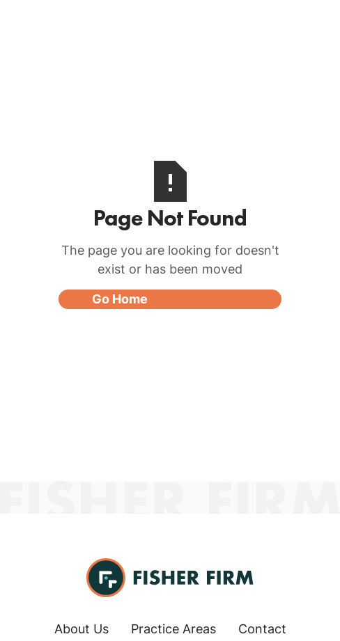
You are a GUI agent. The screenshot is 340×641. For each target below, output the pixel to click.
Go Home (120, 299)
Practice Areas (173, 629)
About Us (81, 629)
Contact (262, 629)
